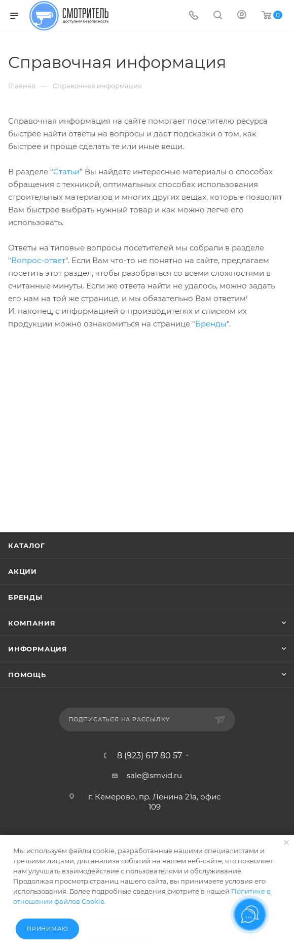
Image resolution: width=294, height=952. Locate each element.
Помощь (27, 675)
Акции (22, 571)
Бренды (211, 323)
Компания (31, 623)
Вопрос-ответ (38, 260)
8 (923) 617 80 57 (149, 756)
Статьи (66, 171)
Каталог (26, 545)
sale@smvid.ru (154, 775)
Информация (37, 649)
